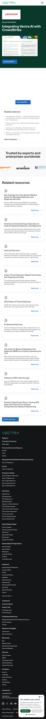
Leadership (5, 674)
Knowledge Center (7, 610)
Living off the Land (7, 559)
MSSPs (4, 658)
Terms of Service (6, 709)
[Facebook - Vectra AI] (11, 704)
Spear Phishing (6, 549)
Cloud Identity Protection (8, 506)
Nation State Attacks (7, 535)
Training (4, 624)
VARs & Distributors (7, 663)
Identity (4, 456)
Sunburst (4, 556)
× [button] (42, 697)
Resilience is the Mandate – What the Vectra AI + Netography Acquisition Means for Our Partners (21, 129)
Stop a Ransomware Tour (8, 483)
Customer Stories (7, 604)
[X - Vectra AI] (7, 704)
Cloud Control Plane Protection (10, 509)
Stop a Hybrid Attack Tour (9, 480)
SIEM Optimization (7, 501)
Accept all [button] (25, 711)
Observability (5, 444)
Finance (4, 572)
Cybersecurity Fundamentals (9, 646)
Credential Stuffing (7, 554)
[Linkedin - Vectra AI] (3, 704)
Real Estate (5, 587)
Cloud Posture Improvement (9, 511)
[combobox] (39, 697)
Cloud (3, 453)
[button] (31, 715)
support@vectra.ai (7, 693)
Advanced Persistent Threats (9, 530)
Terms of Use (16, 709)
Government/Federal (7, 575)
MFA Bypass (5, 551)
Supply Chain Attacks (7, 539)
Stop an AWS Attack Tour (8, 485)
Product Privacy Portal (8, 712)
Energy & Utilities (6, 570)
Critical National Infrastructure (10, 567)
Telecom (4, 592)
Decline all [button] (37, 711)
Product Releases (6, 612)
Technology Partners (7, 660)
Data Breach (5, 532)
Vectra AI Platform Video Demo (10, 475)
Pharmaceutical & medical (9, 585)
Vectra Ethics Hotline (7, 716)
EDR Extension (6, 494)
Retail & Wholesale (7, 590)
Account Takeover (7, 527)
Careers (4, 684)
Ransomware (5, 537)
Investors (4, 680)
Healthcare (5, 577)
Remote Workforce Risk (8, 519)
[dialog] (31, 706)
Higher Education (6, 580)
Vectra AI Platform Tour (8, 478)
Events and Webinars (7, 648)
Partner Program (6, 655)
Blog (3, 641)
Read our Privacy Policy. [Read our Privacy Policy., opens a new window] (35, 707)
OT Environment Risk (7, 514)
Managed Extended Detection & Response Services (17, 459)
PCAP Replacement (7, 499)
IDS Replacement (6, 496)
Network (4, 450)
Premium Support (6, 622)
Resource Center (6, 643)
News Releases (6, 682)
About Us (4, 672)
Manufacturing (6, 582)
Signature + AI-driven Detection (10, 504)
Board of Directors (7, 677)
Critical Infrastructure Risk (9, 516)
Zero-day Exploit (6, 546)
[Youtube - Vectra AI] (15, 704)
